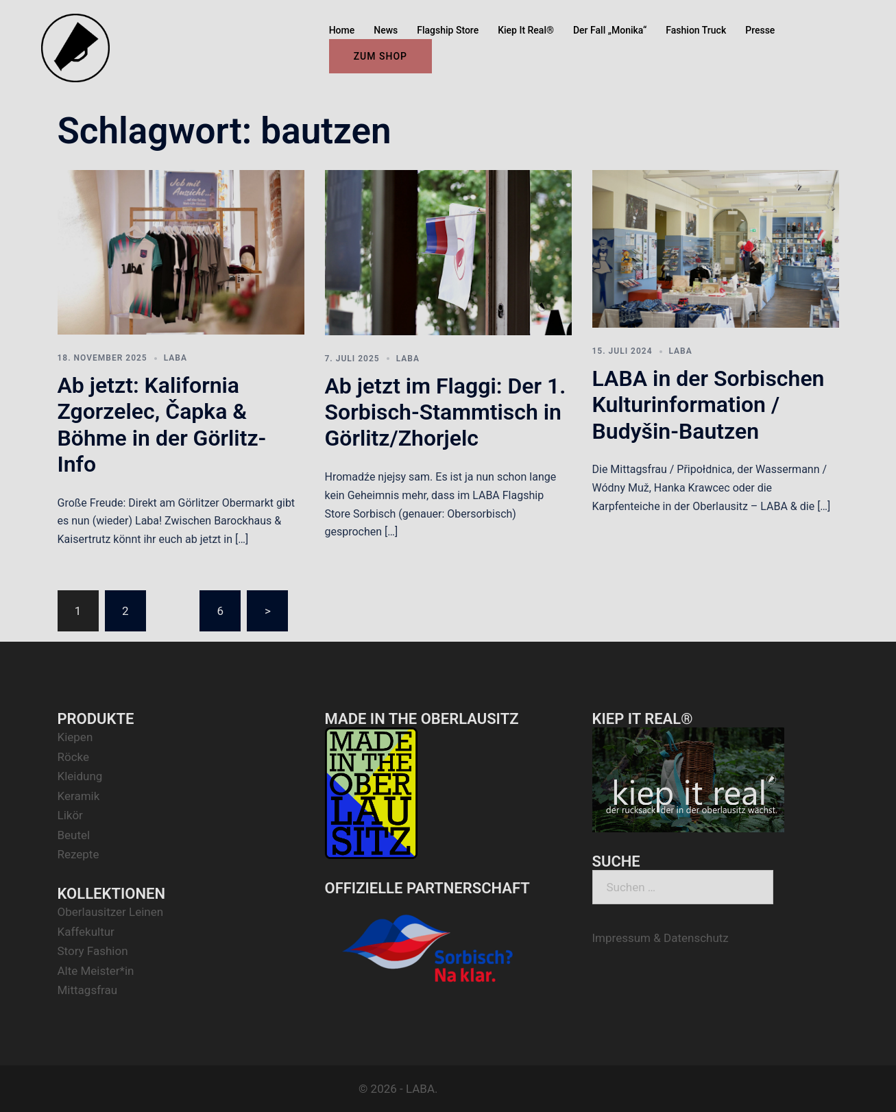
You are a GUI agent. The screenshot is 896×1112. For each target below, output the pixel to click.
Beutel (74, 835)
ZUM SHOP (380, 56)
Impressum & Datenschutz (660, 938)
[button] (867, 19)
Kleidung (80, 776)
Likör (70, 815)
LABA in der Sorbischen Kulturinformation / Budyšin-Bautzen (708, 404)
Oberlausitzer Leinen (111, 912)
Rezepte (78, 854)
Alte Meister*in (96, 971)
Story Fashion (93, 951)
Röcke (74, 757)
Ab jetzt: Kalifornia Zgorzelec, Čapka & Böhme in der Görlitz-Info (162, 424)
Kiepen (75, 737)
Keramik (79, 796)
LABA (175, 358)
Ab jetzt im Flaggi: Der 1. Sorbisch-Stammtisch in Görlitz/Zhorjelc (445, 412)
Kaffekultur (86, 932)
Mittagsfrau (88, 990)
